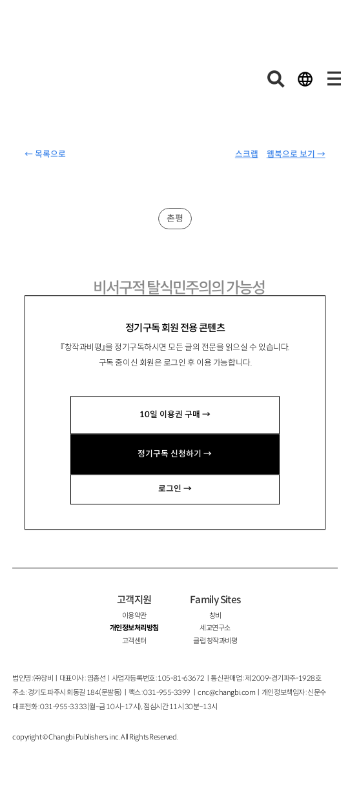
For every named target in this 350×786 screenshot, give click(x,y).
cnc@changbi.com (226, 692)
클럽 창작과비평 (215, 640)
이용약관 (134, 615)
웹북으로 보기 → (296, 154)
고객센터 (134, 640)
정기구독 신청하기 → (175, 454)
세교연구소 (215, 627)
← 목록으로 (45, 154)
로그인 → (175, 489)
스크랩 (246, 154)
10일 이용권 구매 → (175, 414)
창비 (215, 615)
